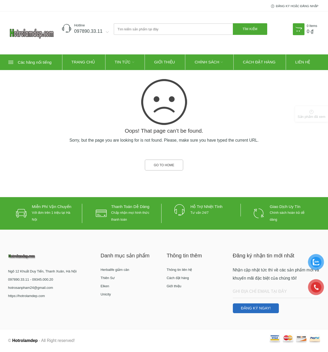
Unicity (105, 294)
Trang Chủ (83, 62)
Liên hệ (302, 62)
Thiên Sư (107, 278)
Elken (104, 286)
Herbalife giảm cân (114, 270)
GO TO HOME (164, 165)
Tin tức (123, 62)
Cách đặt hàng (259, 62)
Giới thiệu (164, 62)
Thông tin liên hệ (179, 270)
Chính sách (207, 62)
